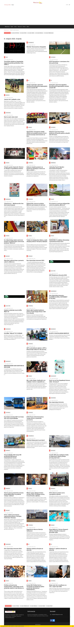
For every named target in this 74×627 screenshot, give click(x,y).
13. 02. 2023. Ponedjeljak (48, 32)
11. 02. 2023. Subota (30, 32)
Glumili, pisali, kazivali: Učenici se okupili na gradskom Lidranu (13, 167)
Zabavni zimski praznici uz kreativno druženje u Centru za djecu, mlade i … (36, 168)
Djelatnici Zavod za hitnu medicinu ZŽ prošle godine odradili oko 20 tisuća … (59, 133)
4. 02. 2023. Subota (41, 605)
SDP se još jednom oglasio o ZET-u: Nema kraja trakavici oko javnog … (37, 348)
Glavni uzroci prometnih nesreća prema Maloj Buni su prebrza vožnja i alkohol (13, 494)
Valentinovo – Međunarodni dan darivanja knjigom (13, 204)
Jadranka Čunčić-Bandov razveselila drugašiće (56, 167)
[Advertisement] (37, 16)
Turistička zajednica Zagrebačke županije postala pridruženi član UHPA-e (13, 63)
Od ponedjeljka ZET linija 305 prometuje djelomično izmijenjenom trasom (12, 456)
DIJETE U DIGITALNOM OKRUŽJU (59, 333)
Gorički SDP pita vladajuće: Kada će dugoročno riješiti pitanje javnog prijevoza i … (59, 456)
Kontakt (16, 4)
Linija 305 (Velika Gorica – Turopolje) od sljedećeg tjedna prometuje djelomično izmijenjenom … (35, 587)
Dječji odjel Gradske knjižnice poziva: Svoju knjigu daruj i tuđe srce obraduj (36, 311)
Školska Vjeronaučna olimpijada (36, 47)
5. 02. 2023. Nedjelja (33, 605)
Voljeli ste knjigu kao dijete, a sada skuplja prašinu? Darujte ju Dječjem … (37, 241)
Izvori (15, 26)
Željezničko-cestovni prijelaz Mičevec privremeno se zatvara (36, 204)
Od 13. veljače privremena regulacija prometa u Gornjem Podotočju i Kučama (12, 516)
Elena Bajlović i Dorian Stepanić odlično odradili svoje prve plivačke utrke (58, 531)
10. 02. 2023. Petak (23, 32)
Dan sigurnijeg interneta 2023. (35, 260)
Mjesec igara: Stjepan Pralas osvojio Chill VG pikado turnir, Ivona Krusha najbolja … (36, 494)
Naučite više (27, 626)
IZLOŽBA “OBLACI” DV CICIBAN (13, 333)
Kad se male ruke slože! (11, 117)
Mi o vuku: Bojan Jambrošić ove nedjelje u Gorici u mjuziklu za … (36, 381)
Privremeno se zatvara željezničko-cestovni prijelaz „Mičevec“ (59, 204)
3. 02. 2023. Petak (49, 605)
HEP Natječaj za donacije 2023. (58, 275)
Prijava (13, 4)
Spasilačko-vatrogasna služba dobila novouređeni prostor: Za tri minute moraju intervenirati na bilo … (36, 134)
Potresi (24, 26)
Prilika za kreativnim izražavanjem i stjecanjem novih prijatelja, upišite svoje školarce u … (14, 587)
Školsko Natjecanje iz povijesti (36, 440)
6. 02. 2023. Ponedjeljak (24, 605)
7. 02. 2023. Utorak (15, 605)
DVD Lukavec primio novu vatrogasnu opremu (57, 493)
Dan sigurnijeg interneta (56, 402)
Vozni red (20, 26)
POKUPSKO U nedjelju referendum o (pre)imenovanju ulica (59, 240)
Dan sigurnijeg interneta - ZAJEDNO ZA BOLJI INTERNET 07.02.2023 (58, 297)
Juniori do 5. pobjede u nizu (12, 99)
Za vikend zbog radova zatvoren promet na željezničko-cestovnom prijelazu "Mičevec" (14, 241)
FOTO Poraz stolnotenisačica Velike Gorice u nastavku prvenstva (35, 418)
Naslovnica (7, 26)
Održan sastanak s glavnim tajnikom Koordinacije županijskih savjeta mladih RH (37, 86)
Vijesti (12, 26)
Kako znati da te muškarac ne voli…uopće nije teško (57, 585)
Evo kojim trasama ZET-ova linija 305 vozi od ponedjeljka (14, 417)
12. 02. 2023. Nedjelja (39, 32)
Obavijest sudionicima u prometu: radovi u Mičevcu (14, 261)
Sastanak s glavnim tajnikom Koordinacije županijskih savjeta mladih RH (59, 86)
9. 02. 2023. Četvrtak (15, 32)
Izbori (28, 26)
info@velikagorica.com (57, 614)
